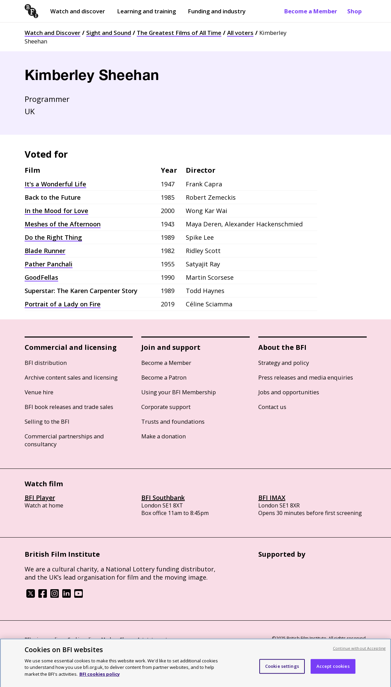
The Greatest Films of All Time (179, 33)
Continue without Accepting (359, 650)
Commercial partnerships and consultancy (64, 440)
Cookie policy (81, 639)
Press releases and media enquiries (305, 377)
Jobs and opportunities (288, 392)
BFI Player (40, 497)
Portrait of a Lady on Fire (63, 304)
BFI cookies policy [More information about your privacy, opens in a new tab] (99, 677)
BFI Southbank (163, 497)
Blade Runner (45, 251)
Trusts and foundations (173, 421)
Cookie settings (282, 669)
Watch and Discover (52, 33)
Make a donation (163, 436)
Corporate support (166, 407)
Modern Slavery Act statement (134, 639)
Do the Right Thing (53, 237)
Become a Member (310, 11)
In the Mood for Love (56, 211)
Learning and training (146, 11)
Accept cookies (333, 669)
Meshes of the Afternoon (63, 224)
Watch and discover (77, 11)
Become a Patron (163, 377)
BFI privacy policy (43, 639)
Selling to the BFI (47, 421)
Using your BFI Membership (178, 392)
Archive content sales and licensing (71, 377)
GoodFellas (41, 277)
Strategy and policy (283, 363)
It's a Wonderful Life (55, 184)
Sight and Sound (108, 33)
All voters (240, 33)
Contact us (272, 407)
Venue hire (39, 392)
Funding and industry (217, 11)
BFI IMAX (271, 497)
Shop (354, 11)
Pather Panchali (49, 264)
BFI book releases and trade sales (69, 407)
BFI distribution (46, 363)
